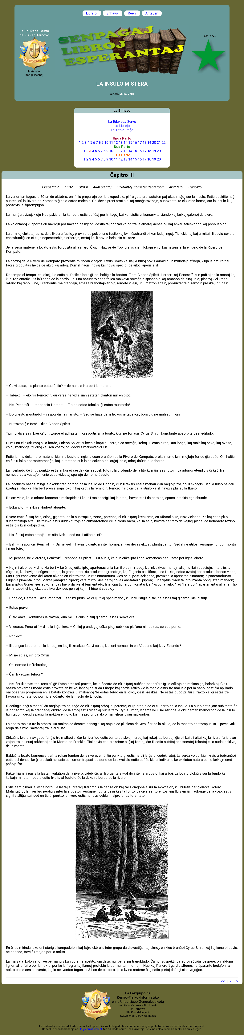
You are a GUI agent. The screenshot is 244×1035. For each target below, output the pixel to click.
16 (135, 142)
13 (121, 142)
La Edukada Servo (122, 122)
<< (223, 981)
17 (140, 142)
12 (116, 142)
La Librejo (122, 126)
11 (111, 142)
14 (125, 142)
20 (154, 142)
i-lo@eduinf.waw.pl (90, 1029)
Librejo (92, 13)
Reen (132, 13)
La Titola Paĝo (122, 130)
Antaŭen (152, 13)
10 (106, 142)
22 (163, 142)
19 (149, 142)
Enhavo (112, 13)
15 (130, 142)
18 (144, 142)
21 (159, 142)
